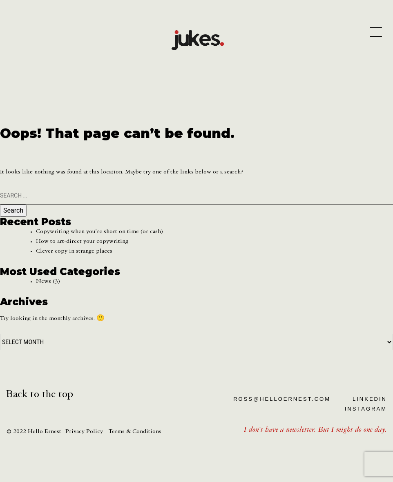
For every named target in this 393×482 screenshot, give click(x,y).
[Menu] (375, 31)
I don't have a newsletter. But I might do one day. (315, 430)
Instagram (366, 409)
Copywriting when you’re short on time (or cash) (99, 232)
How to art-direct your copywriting (82, 242)
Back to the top (39, 395)
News (43, 282)
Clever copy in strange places (74, 252)
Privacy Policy (84, 432)
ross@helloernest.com (281, 399)
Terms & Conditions (135, 432)
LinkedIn (370, 399)
